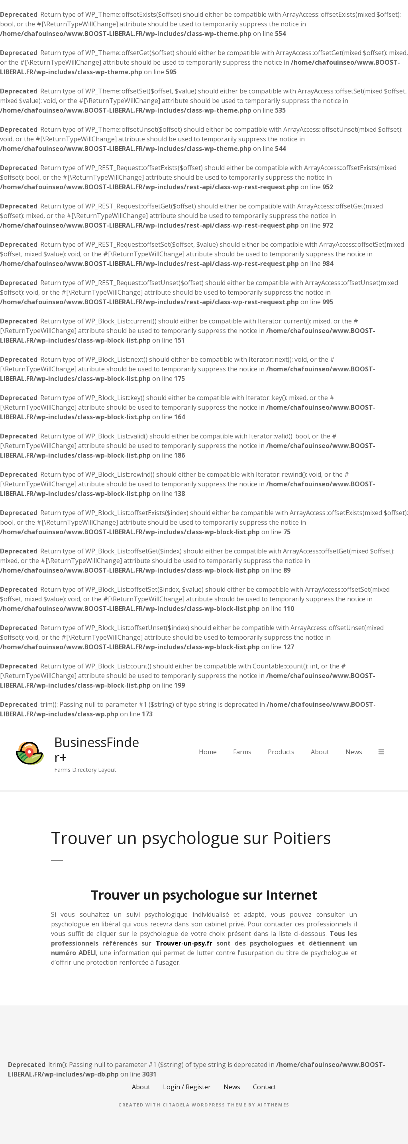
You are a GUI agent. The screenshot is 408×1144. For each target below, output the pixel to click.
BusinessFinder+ (96, 750)
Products (281, 751)
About (320, 751)
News (353, 751)
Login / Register (187, 1087)
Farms (242, 751)
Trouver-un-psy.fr (184, 943)
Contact (264, 1087)
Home (208, 751)
